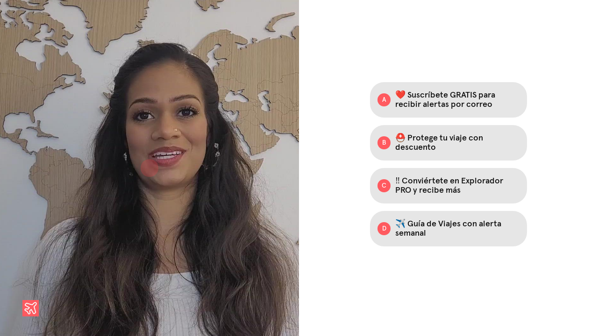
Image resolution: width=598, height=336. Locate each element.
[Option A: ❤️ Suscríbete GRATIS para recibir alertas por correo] (448, 100)
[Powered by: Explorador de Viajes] (30, 308)
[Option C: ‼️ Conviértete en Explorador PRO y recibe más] (448, 185)
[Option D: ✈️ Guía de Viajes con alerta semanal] (448, 228)
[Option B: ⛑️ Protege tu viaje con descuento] (448, 143)
